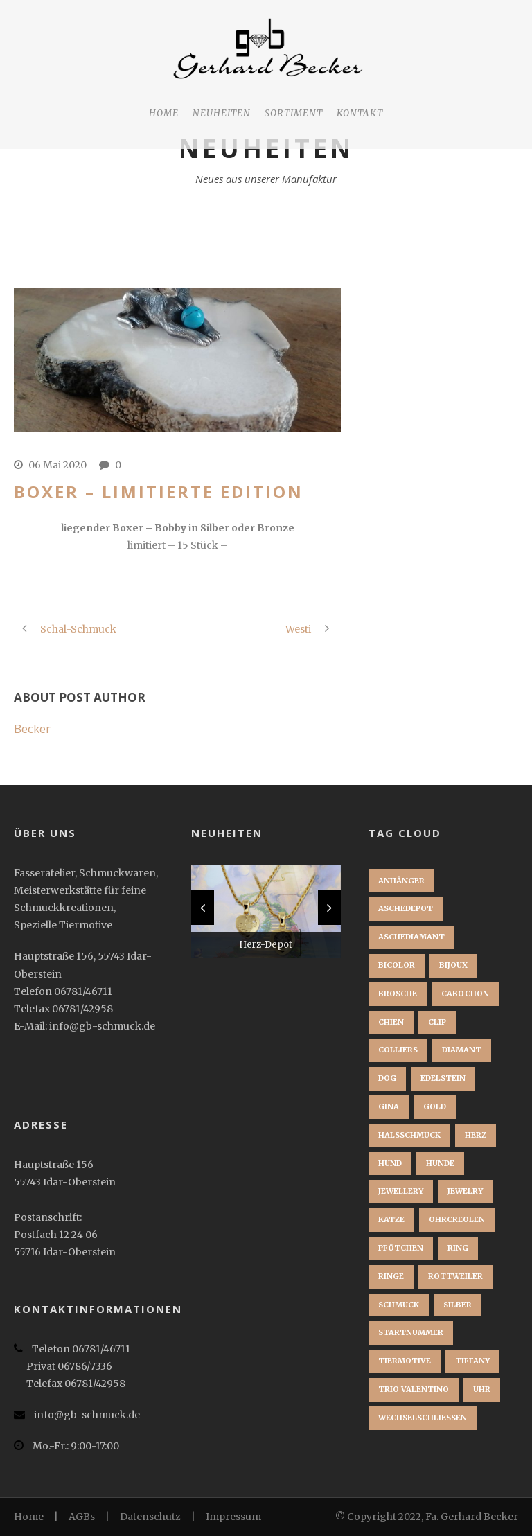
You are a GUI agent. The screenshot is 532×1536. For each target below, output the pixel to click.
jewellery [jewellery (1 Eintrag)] (400, 1191)
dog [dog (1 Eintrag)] (387, 1078)
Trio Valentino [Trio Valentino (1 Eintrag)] (413, 1389)
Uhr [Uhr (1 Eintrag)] (481, 1389)
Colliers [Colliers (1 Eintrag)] (398, 1049)
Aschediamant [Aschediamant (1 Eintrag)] (411, 937)
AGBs (82, 1516)
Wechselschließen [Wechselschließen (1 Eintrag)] (422, 1417)
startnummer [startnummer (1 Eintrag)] (410, 1332)
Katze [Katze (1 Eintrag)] (391, 1219)
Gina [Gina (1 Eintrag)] (388, 1106)
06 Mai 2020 (57, 465)
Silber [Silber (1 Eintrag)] (457, 1304)
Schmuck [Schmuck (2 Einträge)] (398, 1304)
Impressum (233, 1516)
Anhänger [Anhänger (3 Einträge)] (401, 880)
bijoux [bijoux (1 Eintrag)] (453, 965)
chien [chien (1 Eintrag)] (391, 1022)
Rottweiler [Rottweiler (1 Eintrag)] (455, 1276)
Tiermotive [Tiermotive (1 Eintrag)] (404, 1361)
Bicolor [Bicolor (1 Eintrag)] (396, 965)
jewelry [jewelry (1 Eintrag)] (465, 1191)
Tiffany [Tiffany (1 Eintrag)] (472, 1361)
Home (164, 113)
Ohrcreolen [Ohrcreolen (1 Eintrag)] (457, 1219)
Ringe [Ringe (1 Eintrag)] (391, 1276)
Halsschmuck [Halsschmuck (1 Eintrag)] (409, 1135)
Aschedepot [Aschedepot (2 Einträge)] (405, 908)
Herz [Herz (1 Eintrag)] (475, 1135)
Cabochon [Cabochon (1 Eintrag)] (465, 993)
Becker (32, 728)
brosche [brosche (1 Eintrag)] (397, 993)
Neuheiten (222, 113)
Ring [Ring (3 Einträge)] (457, 1248)
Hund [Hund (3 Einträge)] (390, 1163)
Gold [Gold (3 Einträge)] (434, 1106)
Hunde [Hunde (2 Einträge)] (440, 1163)
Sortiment (294, 113)
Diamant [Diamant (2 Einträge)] (461, 1049)
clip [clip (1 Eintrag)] (437, 1022)
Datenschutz (150, 1516)
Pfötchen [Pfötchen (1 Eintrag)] (400, 1248)
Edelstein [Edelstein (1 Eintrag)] (443, 1078)
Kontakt (360, 113)
